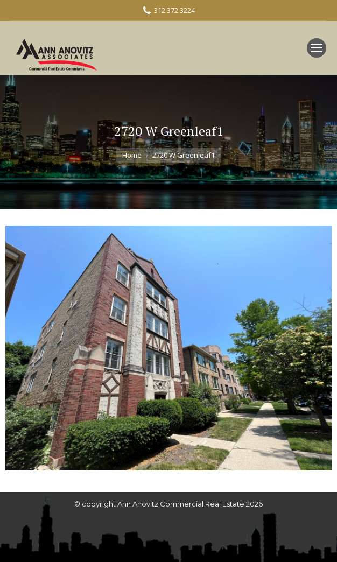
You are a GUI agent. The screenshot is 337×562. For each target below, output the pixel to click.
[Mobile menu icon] (316, 48)
